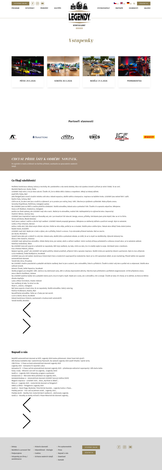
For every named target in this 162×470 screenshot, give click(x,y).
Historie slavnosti (41, 447)
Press (60, 450)
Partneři (119, 8)
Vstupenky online (20, 3)
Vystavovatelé (103, 8)
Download (62, 457)
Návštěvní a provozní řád (21, 450)
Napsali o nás (63, 453)
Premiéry (44, 8)
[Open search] (134, 3)
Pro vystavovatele (64, 447)
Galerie (147, 8)
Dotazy (14, 447)
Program (15, 8)
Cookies (38, 453)
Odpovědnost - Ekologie (44, 450)
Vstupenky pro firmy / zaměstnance (20, 458)
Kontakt (61, 460)
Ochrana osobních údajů (44, 457)
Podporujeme (17, 453)
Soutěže (57, 8)
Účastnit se (144, 3)
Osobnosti (133, 8)
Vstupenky (30, 8)
